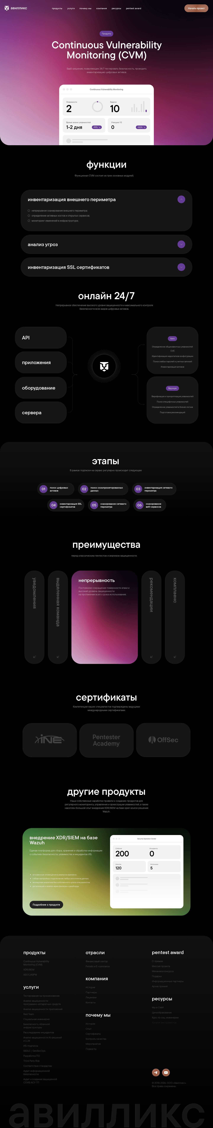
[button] (196, 8)
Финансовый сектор (97, 961)
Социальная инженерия (36, 1019)
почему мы (85, 8)
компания (101, 8)
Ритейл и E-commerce (98, 966)
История (90, 987)
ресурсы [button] (116, 8)
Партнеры (91, 992)
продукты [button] (57, 8)
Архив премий (160, 986)
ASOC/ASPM (30, 974)
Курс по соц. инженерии (165, 1017)
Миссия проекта (161, 966)
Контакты (91, 1002)
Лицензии (91, 997)
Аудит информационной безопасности (36, 1072)
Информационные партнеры (168, 981)
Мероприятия (93, 1043)
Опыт (89, 1028)
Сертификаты (93, 1033)
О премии (157, 961)
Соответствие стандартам (37, 1065)
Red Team (28, 1014)
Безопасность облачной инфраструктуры (36, 1026)
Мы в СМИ (158, 1007)
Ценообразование (162, 1012)
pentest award (133, 8)
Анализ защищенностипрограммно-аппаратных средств (42, 1002)
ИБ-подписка (30, 1045)
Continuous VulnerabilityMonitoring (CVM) (36, 963)
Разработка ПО (31, 1055)
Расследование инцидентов (38, 1032)
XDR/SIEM (28, 969)
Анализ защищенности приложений (42, 1009)
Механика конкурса (163, 971)
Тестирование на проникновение (41, 995)
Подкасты (91, 1048)
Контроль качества (96, 1038)
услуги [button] (71, 8)
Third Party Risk (31, 1060)
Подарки (157, 976)
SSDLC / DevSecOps (34, 1050)
